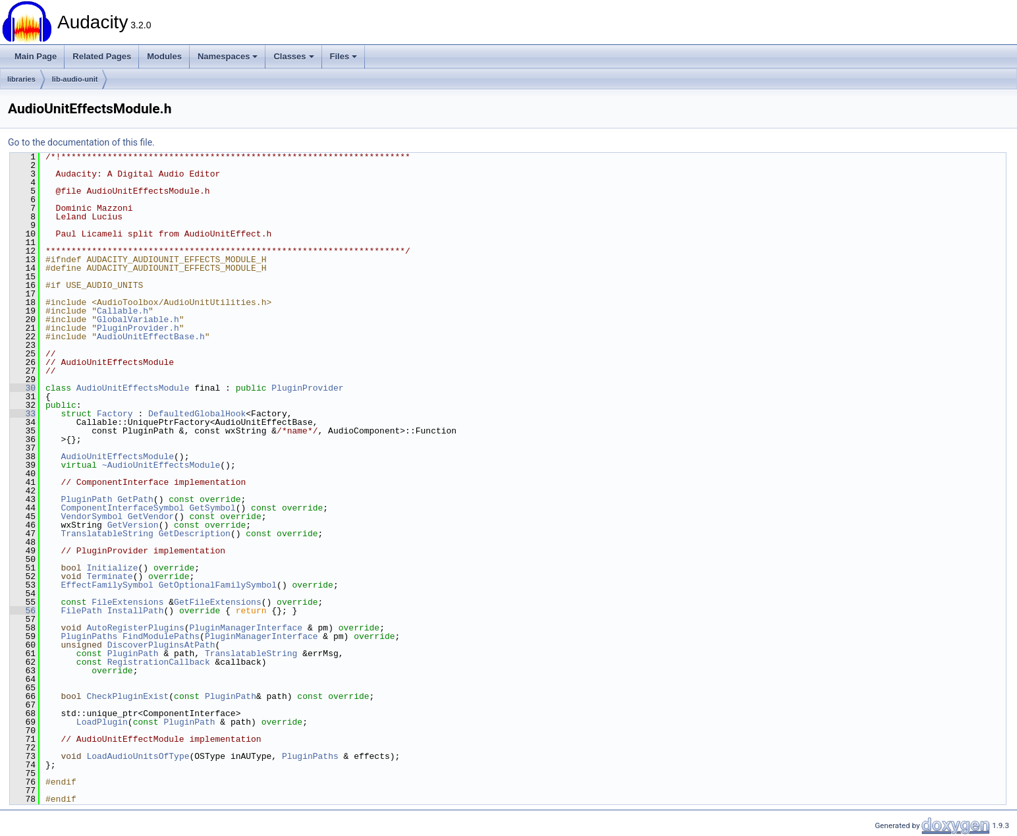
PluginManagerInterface (245, 628)
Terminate (109, 576)
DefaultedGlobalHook (197, 414)
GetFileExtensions (217, 602)
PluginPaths (89, 636)
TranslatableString (107, 534)
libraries (21, 79)
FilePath (81, 611)
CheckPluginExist (127, 696)
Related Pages (101, 56)
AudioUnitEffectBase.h (151, 337)
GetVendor (151, 516)
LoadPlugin (102, 722)
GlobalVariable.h (138, 319)
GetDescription (195, 534)
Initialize (112, 568)
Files (344, 56)
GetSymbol (212, 508)
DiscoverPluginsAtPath (161, 645)
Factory (115, 414)
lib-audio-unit (75, 79)
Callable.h (122, 311)
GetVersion (133, 525)
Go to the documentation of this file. (81, 142)
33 (23, 414)
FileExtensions (127, 602)
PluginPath (86, 499)
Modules (164, 56)
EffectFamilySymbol (107, 585)
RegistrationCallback (158, 662)
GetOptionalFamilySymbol (218, 585)
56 (23, 611)
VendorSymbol (92, 516)
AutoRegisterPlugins (135, 628)
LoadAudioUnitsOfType (137, 756)
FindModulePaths (161, 636)
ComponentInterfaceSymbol (122, 508)
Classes (293, 56)
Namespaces (228, 56)
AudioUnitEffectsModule (133, 388)
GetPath (135, 499)
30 (23, 388)
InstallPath (135, 611)
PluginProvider (307, 388)
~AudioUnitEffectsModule (161, 465)
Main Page (35, 56)
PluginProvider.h (138, 328)
